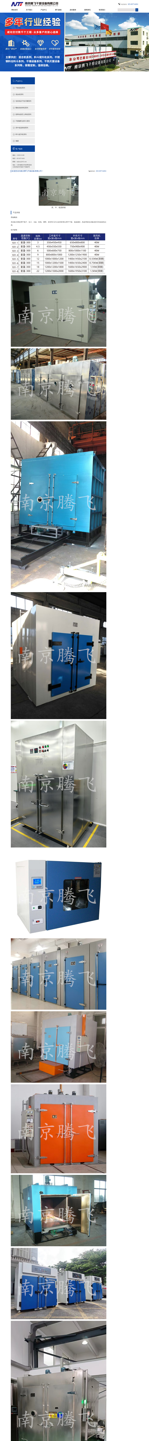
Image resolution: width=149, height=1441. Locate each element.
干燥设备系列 (19, 88)
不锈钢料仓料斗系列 (21, 121)
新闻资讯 (87, 10)
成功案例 (73, 10)
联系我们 (102, 10)
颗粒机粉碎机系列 (20, 108)
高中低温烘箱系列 (20, 128)
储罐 (16, 141)
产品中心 (44, 10)
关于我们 (29, 10)
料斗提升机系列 (20, 134)
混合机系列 (18, 94)
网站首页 (14, 10)
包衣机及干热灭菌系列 (22, 101)
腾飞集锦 (58, 10)
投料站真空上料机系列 (22, 114)
